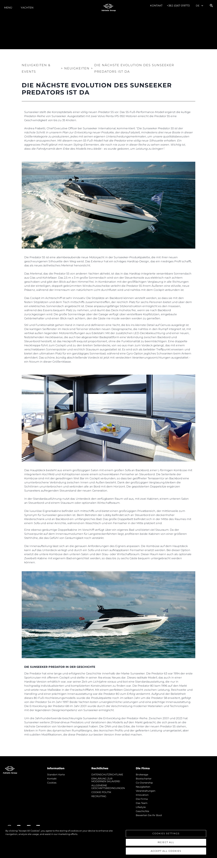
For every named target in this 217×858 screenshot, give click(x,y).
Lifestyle (141, 807)
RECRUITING (98, 796)
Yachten (27, 7)
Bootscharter (144, 778)
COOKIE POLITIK (101, 792)
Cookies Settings (166, 833)
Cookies (51, 782)
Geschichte (142, 811)
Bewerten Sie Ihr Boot (149, 815)
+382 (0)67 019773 (178, 5)
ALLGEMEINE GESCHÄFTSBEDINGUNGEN (108, 787)
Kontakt (156, 5)
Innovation (142, 794)
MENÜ (8, 7)
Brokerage (142, 774)
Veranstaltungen (145, 790)
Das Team (141, 803)
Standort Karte (56, 774)
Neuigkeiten (143, 786)
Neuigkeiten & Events (36, 68)
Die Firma (142, 798)
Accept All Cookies (166, 851)
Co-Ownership (144, 782)
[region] (108, 842)
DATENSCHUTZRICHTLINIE (107, 774)
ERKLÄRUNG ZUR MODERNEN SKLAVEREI (105, 780)
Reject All (166, 842)
